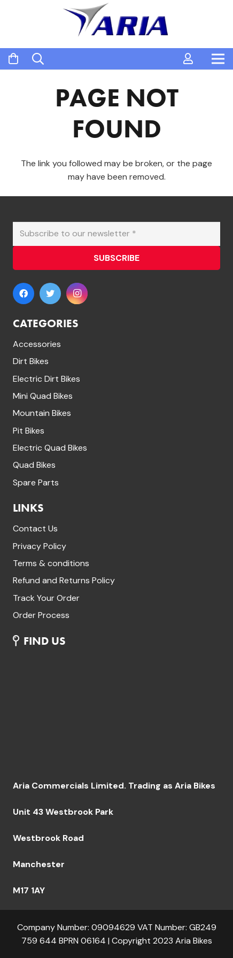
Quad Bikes (34, 464)
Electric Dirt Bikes (46, 378)
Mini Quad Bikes (43, 395)
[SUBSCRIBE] (116, 258)
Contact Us (35, 528)
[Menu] (218, 58)
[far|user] (188, 59)
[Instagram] (77, 293)
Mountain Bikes (42, 413)
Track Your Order (46, 598)
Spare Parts (36, 482)
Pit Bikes (28, 430)
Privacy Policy (39, 546)
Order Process (41, 615)
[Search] (38, 58)
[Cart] (13, 59)
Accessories (37, 344)
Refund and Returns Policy (64, 580)
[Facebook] (23, 293)
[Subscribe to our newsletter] (116, 234)
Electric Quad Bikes (50, 447)
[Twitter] (50, 293)
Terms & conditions (51, 563)
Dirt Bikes (31, 361)
